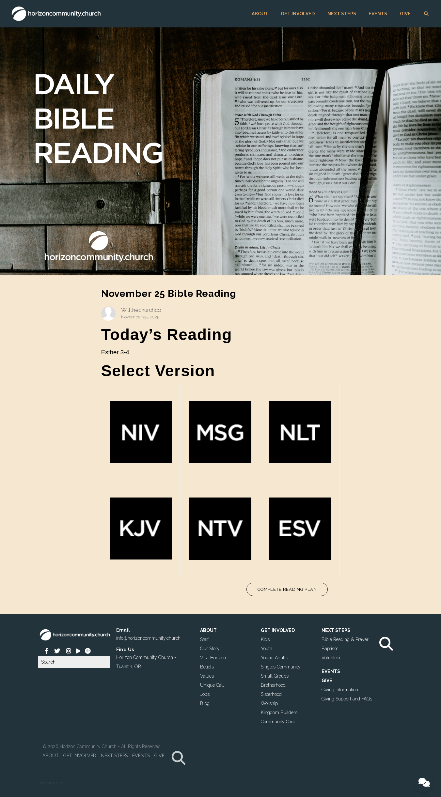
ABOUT (260, 13)
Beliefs (207, 666)
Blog (205, 703)
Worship (269, 703)
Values (207, 675)
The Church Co (50, 783)
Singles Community (281, 666)
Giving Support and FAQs (347, 698)
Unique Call (212, 684)
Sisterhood (271, 694)
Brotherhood (273, 684)
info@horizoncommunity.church (148, 638)
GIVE (405, 13)
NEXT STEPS (341, 13)
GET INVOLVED (298, 13)
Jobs (205, 694)
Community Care (278, 721)
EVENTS (378, 13)
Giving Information (340, 689)
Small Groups (275, 675)
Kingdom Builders (279, 712)
